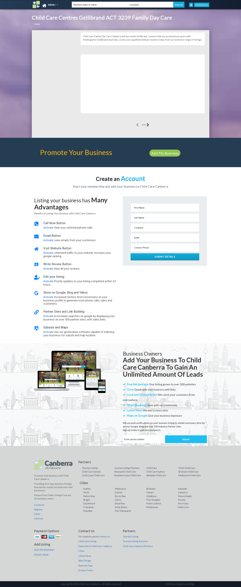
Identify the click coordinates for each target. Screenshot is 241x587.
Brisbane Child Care (188, 471)
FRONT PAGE (41, 554)
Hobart (150, 492)
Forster (182, 499)
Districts (38, 518)
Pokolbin (87, 510)
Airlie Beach (121, 507)
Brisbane (150, 488)
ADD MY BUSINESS (44, 549)
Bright (86, 499)
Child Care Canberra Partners (138, 546)
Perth (86, 492)
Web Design (84, 560)
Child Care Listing (87, 541)
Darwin (118, 492)
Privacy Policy (85, 570)
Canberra (183, 492)
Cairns (118, 499)
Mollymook (152, 507)
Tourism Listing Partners (126, 468)
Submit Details (165, 256)
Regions (38, 509)
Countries (39, 504)
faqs (90, 565)
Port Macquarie (123, 510)
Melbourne (120, 488)
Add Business (201, 5)
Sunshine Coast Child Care (127, 475)
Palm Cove (183, 507)
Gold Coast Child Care (93, 475)
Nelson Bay (89, 496)
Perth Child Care (186, 468)
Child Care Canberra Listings (179, 584)
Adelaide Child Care (156, 475)
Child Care (151, 468)
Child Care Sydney (155, 471)
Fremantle (88, 507)
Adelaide (182, 488)
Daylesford (89, 503)
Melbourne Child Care (189, 475)
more (145, 125)
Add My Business (165, 153)
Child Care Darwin (91, 471)
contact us (104, 536)
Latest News (84, 555)
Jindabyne (151, 496)
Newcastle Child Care (125, 471)
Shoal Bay (120, 503)
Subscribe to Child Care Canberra (95, 546)
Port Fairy (183, 503)
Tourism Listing (90, 468)
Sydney (87, 488)
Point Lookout (153, 503)
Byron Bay (120, 496)
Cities (37, 513)
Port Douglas (153, 499)
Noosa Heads (185, 496)
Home (37, 24)
